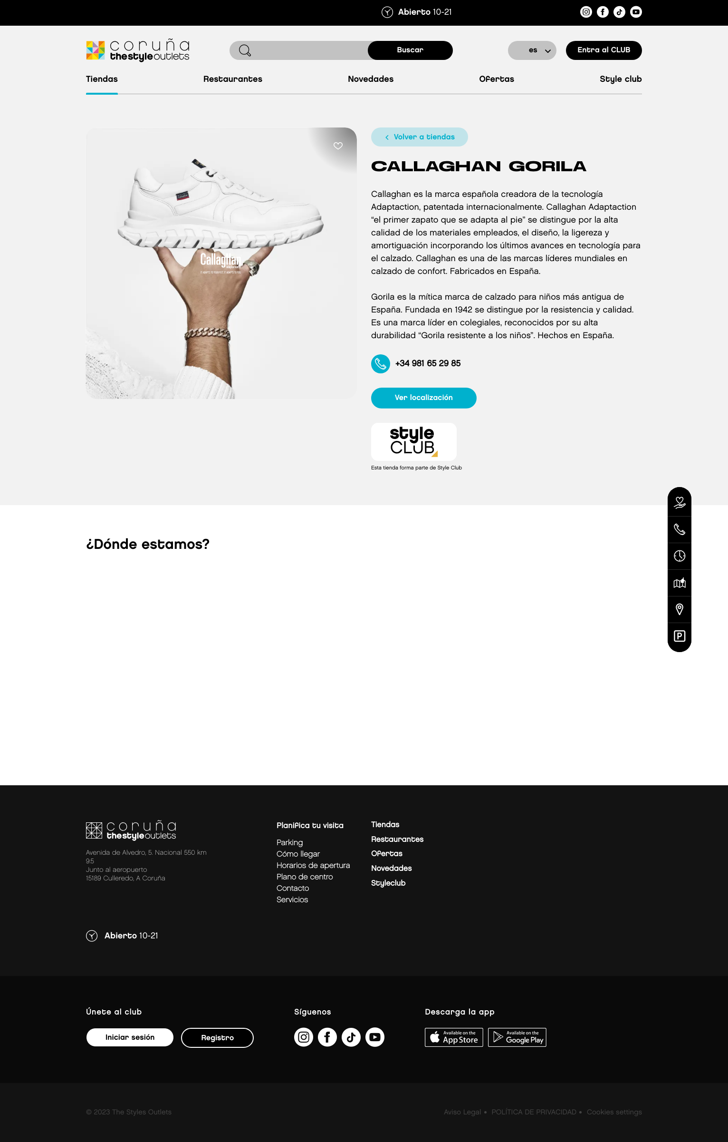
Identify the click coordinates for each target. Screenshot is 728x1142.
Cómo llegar (298, 854)
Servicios (292, 900)
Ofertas (496, 80)
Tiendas (102, 80)
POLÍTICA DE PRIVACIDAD (533, 1112)
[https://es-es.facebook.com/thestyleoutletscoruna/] (603, 13)
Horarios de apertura (313, 865)
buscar (410, 50)
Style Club (621, 80)
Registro (217, 1038)
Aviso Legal (462, 1112)
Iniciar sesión (129, 1037)
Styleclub (388, 883)
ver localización (424, 397)
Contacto (293, 888)
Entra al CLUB (603, 50)
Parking (290, 843)
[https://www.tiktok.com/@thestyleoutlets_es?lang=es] (619, 13)
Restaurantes (232, 80)
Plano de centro (305, 877)
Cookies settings (614, 1112)
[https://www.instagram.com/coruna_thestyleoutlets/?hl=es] (586, 13)
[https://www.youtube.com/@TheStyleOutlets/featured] (636, 13)
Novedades (370, 80)
